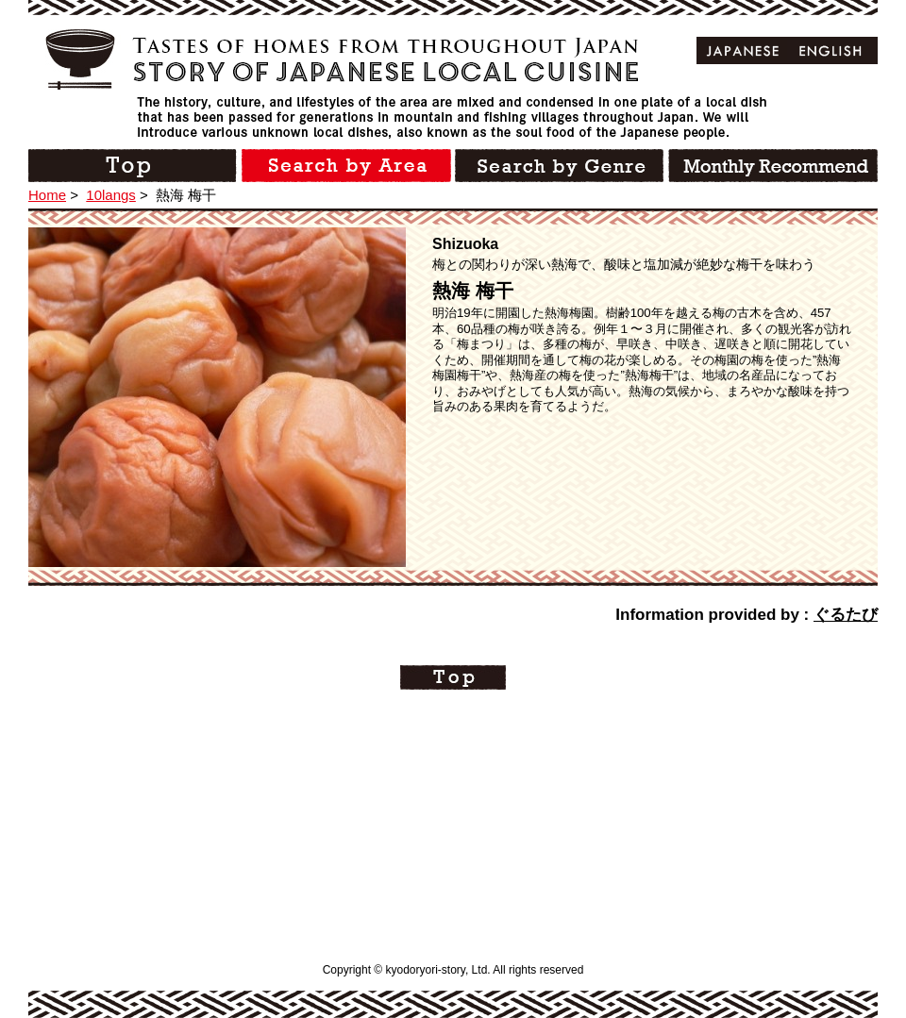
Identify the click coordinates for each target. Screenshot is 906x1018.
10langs (111, 195)
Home (47, 195)
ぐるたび (846, 615)
